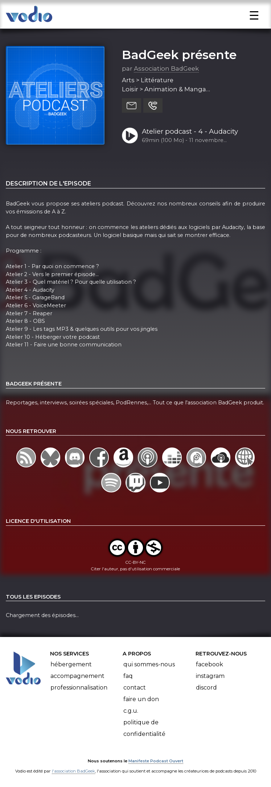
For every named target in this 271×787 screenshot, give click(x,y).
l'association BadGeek (73, 771)
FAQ (128, 676)
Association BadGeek (166, 68)
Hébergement (71, 664)
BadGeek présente (179, 54)
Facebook (209, 664)
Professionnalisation (78, 687)
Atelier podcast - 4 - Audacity (190, 131)
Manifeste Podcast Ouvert (155, 760)
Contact (134, 687)
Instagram (210, 676)
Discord (206, 687)
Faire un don (141, 699)
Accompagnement (77, 676)
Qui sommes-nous (149, 664)
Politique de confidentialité (144, 728)
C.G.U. (130, 710)
